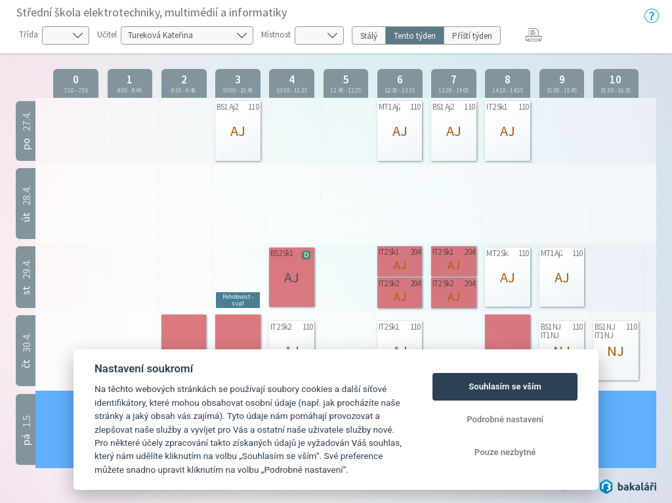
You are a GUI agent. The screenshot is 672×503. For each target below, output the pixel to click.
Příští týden (472, 35)
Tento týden (415, 35)
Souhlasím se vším (505, 386)
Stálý (368, 35)
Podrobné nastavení (505, 419)
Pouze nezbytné (505, 452)
